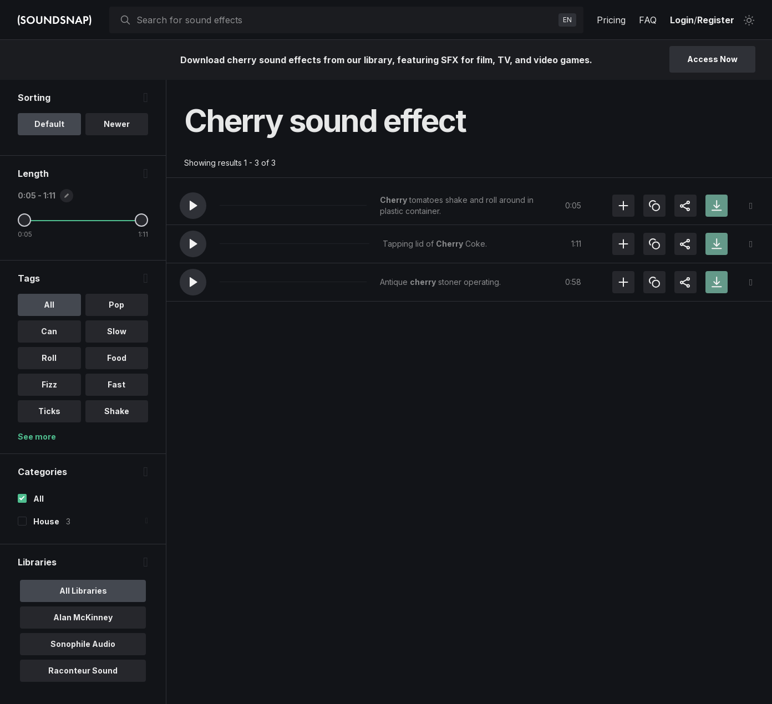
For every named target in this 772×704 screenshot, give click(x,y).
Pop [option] (116, 304)
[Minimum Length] (24, 220)
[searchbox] (345, 20)
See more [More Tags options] (37, 436)
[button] (193, 205)
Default (49, 124)
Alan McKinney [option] (83, 617)
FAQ (648, 19)
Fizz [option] (49, 384)
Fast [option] (116, 384)
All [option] (49, 304)
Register (715, 19)
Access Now (712, 59)
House (46, 521)
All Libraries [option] (83, 590)
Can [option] (49, 331)
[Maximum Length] (141, 220)
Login (682, 19)
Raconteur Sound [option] (83, 670)
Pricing (611, 19)
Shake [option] (116, 411)
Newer (117, 124)
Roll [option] (49, 358)
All (38, 498)
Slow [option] (116, 331)
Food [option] (116, 358)
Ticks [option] (49, 411)
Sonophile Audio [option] (82, 644)
